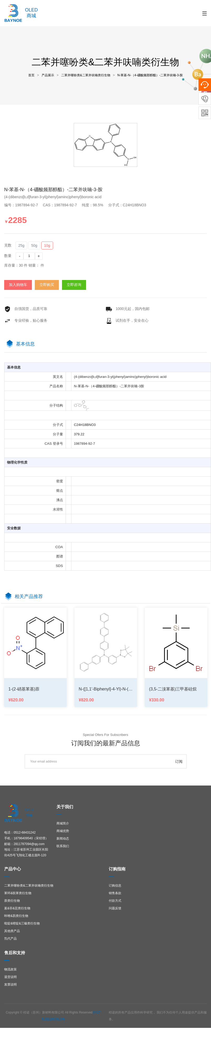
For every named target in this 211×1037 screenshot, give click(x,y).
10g (47, 245)
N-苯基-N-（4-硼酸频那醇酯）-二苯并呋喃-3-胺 (150, 75)
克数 (8, 245)
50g (34, 245)
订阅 (179, 761)
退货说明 (10, 977)
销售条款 (115, 893)
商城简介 (62, 823)
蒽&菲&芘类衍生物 (17, 908)
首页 (31, 75)
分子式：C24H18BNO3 (129, 205)
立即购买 (46, 285)
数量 (8, 256)
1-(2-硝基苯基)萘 (23, 689)
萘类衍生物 (12, 901)
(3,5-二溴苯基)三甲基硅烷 (173, 689)
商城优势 (62, 831)
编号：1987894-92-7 (23, 205)
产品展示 (48, 75)
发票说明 (10, 984)
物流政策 (10, 969)
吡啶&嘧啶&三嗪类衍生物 (22, 923)
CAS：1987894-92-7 (62, 205)
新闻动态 (62, 838)
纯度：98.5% (94, 205)
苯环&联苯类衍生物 (17, 893)
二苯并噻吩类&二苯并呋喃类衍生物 (85, 75)
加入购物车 (18, 285)
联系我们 (62, 846)
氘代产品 (10, 938)
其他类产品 (12, 931)
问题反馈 (115, 908)
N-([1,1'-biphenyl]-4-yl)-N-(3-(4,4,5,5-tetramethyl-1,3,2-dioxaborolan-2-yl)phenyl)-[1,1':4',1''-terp (106, 689)
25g (21, 245)
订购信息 (115, 885)
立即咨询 (74, 285)
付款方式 (115, 901)
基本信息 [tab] (25, 344)
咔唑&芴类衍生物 (16, 916)
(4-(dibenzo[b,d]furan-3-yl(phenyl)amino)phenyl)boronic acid (52, 197)
